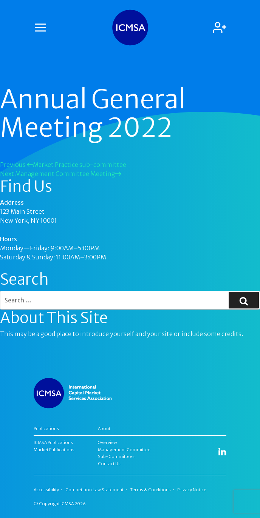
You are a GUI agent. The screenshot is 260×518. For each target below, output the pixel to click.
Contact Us (109, 463)
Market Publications (54, 449)
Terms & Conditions (150, 489)
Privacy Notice (191, 489)
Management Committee (124, 449)
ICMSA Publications (53, 442)
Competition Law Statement (94, 489)
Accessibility (46, 489)
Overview (107, 442)
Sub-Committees (116, 456)
